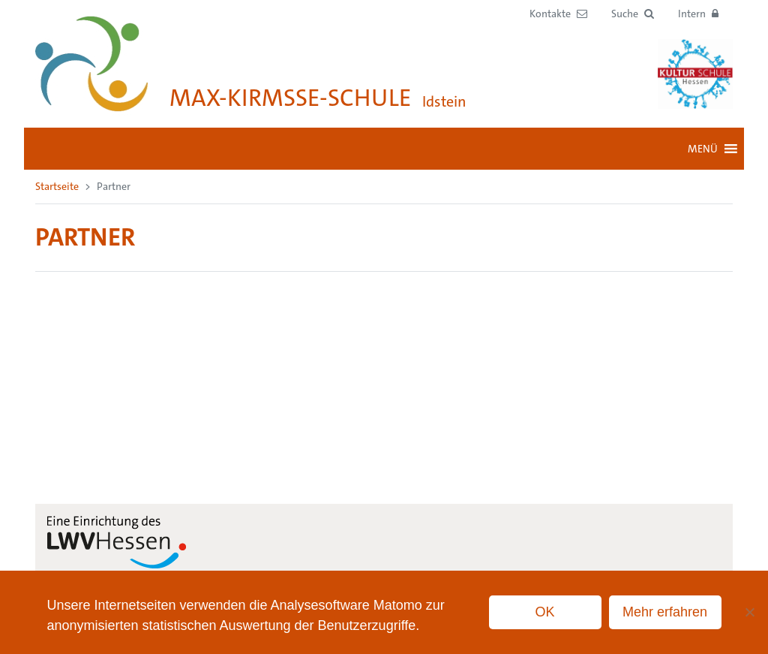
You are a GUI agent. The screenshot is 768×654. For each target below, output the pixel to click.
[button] (632, 14)
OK (545, 611)
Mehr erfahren (664, 611)
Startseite (57, 186)
